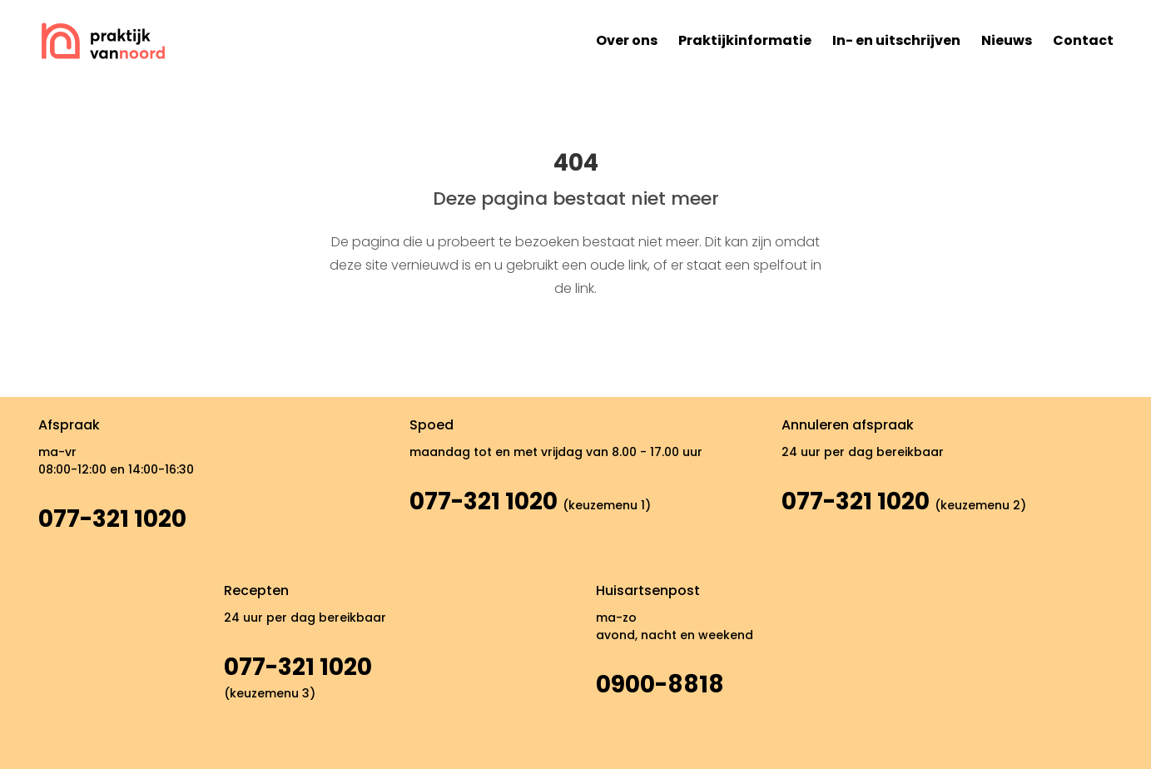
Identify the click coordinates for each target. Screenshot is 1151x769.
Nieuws (1006, 40)
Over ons (626, 40)
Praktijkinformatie (744, 40)
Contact (1083, 40)
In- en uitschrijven (896, 40)
